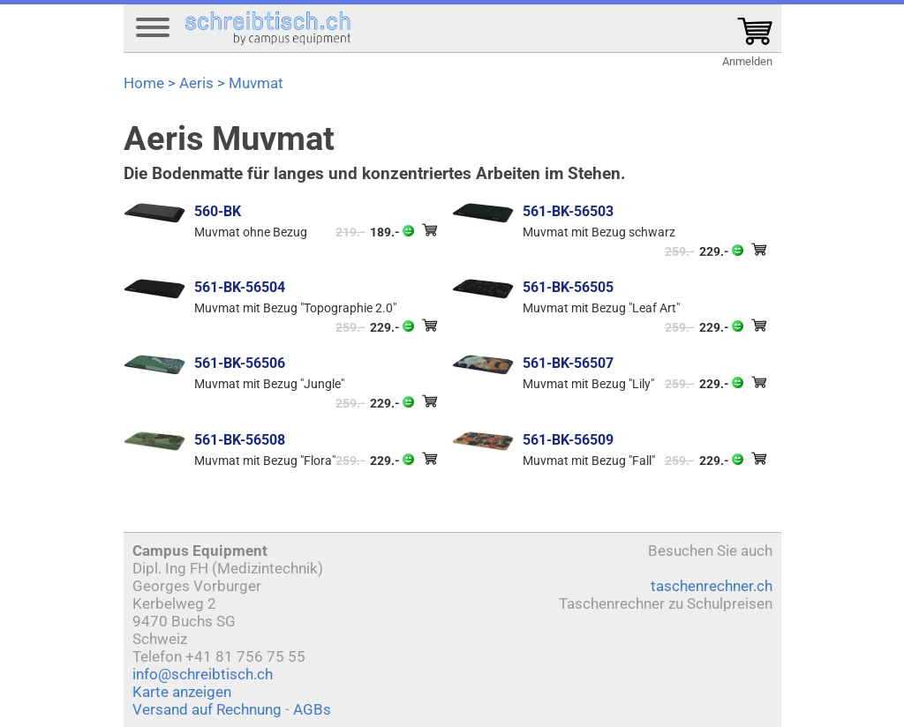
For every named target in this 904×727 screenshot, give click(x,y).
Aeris (196, 83)
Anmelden (747, 61)
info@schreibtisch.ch (202, 674)
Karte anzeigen (181, 692)
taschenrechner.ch (711, 586)
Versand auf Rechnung (207, 709)
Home (144, 83)
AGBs (312, 709)
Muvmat (256, 83)
